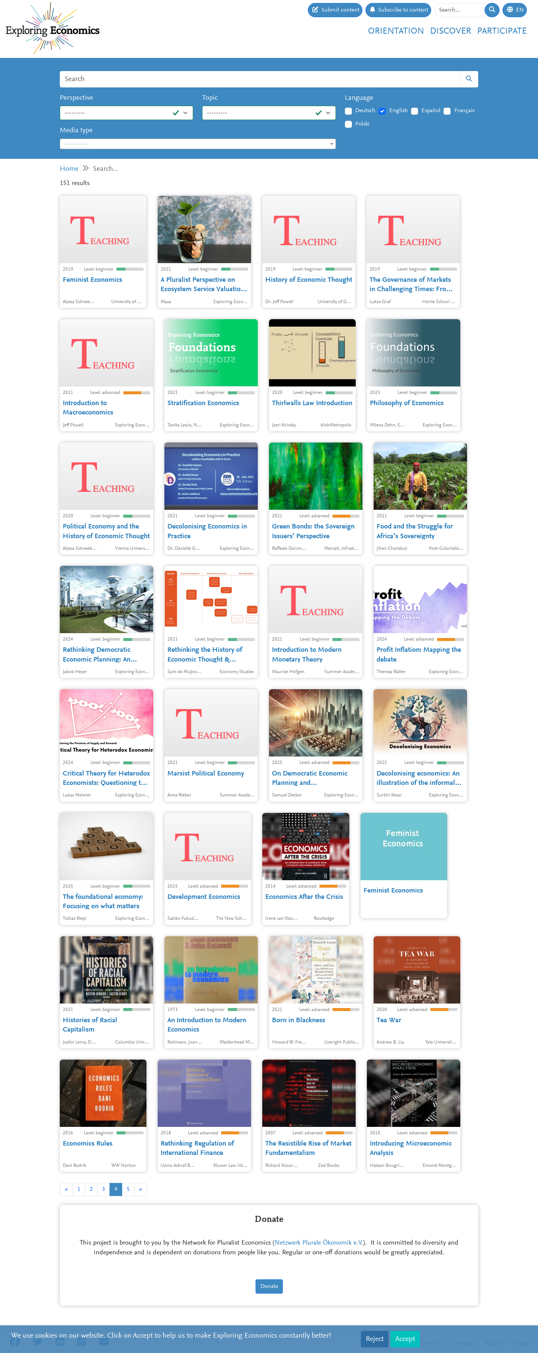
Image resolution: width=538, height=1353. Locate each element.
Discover (450, 31)
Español (430, 111)
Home (69, 169)
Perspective (76, 98)
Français (464, 111)
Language (359, 98)
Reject (375, 1339)
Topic (210, 98)
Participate (502, 31)
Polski (362, 124)
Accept (405, 1339)
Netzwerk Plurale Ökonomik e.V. (319, 1243)
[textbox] (198, 144)
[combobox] (198, 144)
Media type (76, 130)
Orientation (396, 31)
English (398, 111)
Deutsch (365, 111)
